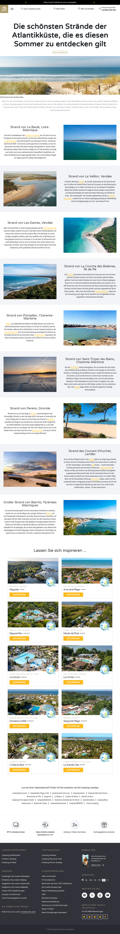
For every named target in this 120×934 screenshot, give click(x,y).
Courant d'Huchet (105, 468)
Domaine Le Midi (17, 721)
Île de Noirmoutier (49, 228)
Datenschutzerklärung (50, 902)
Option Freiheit (47, 909)
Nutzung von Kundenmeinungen (55, 905)
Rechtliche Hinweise (49, 898)
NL (86, 880)
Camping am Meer (9, 863)
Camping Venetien (49, 855)
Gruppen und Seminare (11, 894)
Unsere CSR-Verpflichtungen (13, 891)
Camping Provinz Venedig (52, 863)
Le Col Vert (68, 677)
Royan (8, 324)
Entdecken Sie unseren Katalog (14, 880)
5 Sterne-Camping (9, 859)
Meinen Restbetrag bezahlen (53, 891)
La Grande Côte (71, 765)
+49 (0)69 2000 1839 (27, 912)
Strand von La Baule (32, 135)
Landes (91, 459)
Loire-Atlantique (10, 141)
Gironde (33, 413)
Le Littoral (14, 677)
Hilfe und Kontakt (49, 876)
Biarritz (49, 513)
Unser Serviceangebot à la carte (14, 898)
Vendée (81, 182)
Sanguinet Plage (71, 721)
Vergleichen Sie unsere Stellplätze (15, 887)
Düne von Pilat (37, 430)
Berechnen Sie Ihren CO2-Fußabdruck (57, 884)
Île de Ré (70, 274)
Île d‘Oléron (74, 367)
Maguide (14, 589)
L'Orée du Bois (16, 765)
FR (99, 880)
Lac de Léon (95, 479)
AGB (43, 894)
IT (108, 880)
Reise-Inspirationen (60, 52)
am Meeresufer (39, 335)
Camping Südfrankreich (11, 855)
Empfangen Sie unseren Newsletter (16, 876)
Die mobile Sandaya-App (51, 887)
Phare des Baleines (101, 291)
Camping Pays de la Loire (52, 859)
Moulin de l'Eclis (71, 633)
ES (95, 880)
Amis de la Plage (71, 589)
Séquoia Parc (15, 633)
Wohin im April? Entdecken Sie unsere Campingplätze (60, 2)
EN (91, 880)
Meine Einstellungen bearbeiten (54, 913)
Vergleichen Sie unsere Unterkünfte (16, 884)
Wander (77, 387)
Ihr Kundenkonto (48, 880)
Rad (93, 465)
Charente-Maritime (11, 332)
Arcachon (50, 419)
